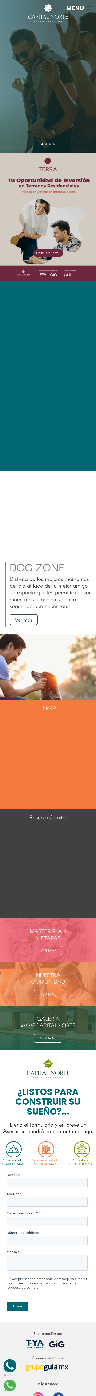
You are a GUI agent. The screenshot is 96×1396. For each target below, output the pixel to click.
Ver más (23, 620)
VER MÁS (48, 950)
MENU (79, 8)
